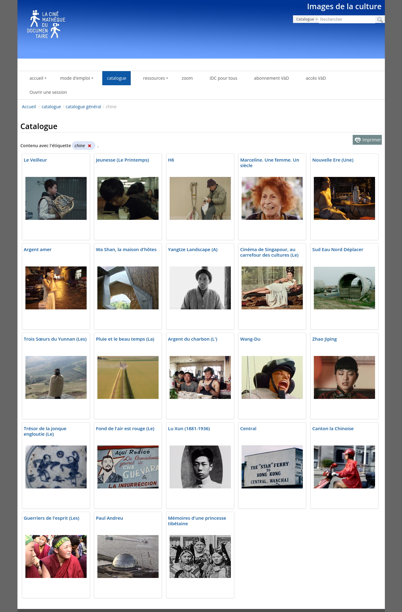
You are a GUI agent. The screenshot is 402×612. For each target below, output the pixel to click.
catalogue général (83, 106)
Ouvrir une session (48, 92)
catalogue (51, 106)
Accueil (29, 106)
